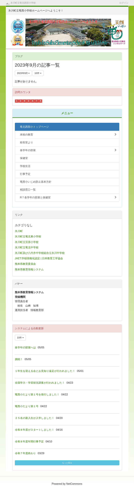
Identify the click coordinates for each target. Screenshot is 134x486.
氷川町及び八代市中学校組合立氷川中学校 (40, 253)
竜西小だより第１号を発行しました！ (37, 394)
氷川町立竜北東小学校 (28, 236)
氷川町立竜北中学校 (26, 247)
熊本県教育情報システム (29, 269)
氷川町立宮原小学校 (26, 242)
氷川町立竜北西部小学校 (23, 2)
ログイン (123, 2)
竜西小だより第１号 (26, 406)
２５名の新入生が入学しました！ (34, 418)
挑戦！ (19, 359)
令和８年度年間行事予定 (29, 441)
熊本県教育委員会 (25, 264)
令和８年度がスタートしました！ (34, 429)
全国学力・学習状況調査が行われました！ (40, 382)
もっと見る (67, 463)
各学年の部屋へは (25, 347)
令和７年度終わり (25, 453)
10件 (38, 73)
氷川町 (19, 231)
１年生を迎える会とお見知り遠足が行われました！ (45, 371)
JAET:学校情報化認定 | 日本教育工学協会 (39, 258)
